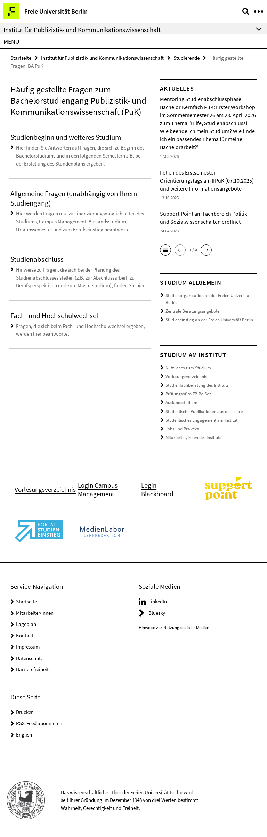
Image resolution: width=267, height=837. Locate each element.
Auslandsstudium (181, 401)
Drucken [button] (25, 709)
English (24, 731)
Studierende (186, 58)
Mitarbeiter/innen (35, 609)
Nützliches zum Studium (188, 367)
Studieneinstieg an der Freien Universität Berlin (209, 319)
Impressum (28, 643)
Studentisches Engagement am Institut (201, 418)
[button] (165, 250)
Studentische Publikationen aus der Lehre (204, 409)
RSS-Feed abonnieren (39, 720)
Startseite (20, 58)
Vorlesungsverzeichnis (186, 375)
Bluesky (156, 609)
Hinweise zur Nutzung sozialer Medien (174, 624)
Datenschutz (29, 655)
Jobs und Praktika (182, 426)
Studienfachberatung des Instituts (196, 384)
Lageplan (26, 621)
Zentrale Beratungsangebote (192, 311)
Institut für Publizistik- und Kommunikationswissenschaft (102, 58)
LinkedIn (157, 598)
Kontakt (24, 632)
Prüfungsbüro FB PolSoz (188, 392)
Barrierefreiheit (32, 666)
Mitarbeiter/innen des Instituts (193, 435)
